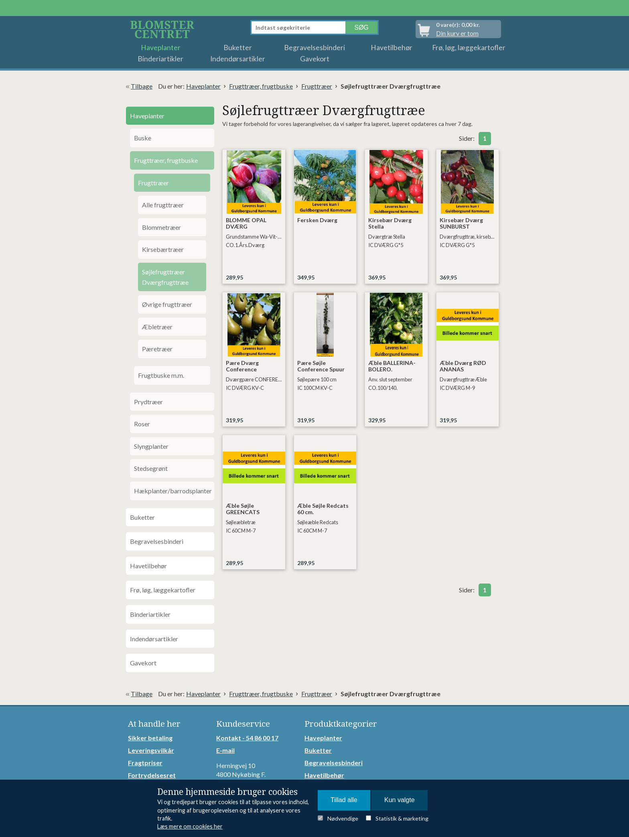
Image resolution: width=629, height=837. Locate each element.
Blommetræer (161, 227)
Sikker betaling (150, 738)
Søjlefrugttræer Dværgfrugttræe (165, 277)
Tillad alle (344, 799)
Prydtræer (148, 401)
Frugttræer (316, 86)
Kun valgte (399, 799)
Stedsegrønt (151, 468)
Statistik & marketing (401, 818)
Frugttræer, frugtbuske (261, 86)
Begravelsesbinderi (314, 47)
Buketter (237, 47)
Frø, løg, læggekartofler (468, 47)
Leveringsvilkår (151, 750)
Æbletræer (157, 326)
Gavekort (314, 59)
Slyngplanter (151, 446)
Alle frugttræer (163, 205)
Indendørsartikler (237, 59)
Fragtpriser (145, 762)
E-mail (225, 750)
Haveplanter (161, 47)
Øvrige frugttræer (167, 304)
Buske (142, 138)
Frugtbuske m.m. (161, 375)
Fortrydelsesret (152, 775)
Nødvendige (342, 818)
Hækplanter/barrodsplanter (173, 490)
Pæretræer (157, 349)
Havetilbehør (391, 47)
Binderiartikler (160, 59)
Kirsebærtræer (163, 249)
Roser (142, 424)
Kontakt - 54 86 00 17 (247, 738)
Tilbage (141, 86)
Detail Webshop (163, 29)
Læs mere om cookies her (190, 826)
